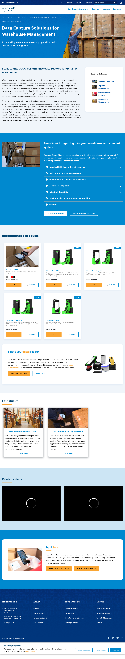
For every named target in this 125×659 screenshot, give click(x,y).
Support (69, 3)
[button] (121, 3)
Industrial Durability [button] (57, 196)
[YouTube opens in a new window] (118, 643)
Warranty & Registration (104, 622)
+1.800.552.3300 (17, 621)
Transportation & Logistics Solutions (44, 22)
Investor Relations (40, 622)
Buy (14, 289)
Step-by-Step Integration (55, 218)
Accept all (116, 654)
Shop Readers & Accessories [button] (77, 11)
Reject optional (101, 654)
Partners (89, 3)
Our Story (36, 613)
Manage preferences (84, 654)
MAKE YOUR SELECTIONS (19, 378)
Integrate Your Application (86, 573)
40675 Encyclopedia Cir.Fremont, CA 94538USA (10, 615)
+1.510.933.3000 (17, 623)
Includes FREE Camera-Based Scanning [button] (65, 171)
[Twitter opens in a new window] (113, 643)
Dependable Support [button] (57, 190)
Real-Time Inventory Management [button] (63, 178)
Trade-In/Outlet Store (103, 613)
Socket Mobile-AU (9, 22)
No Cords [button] (51, 209)
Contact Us (79, 3)
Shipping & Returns (71, 627)
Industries (106, 11)
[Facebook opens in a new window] (109, 643)
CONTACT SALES (40, 378)
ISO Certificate (38, 627)
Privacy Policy (69, 618)
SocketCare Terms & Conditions (75, 622)
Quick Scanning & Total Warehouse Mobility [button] (68, 203)
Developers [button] (117, 11)
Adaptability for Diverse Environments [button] (66, 184)
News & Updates (38, 618)
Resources (95, 11)
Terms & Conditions (71, 613)
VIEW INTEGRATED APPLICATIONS (84, 218)
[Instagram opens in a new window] (122, 643)
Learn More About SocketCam (59, 573)
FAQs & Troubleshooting (104, 618)
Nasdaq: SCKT (9, 627)
